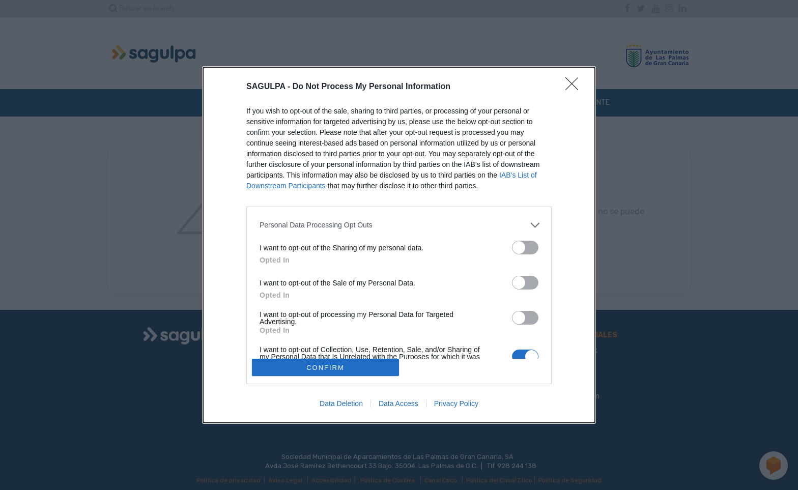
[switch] (525, 247)
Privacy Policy (456, 403)
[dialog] (399, 245)
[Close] (575, 87)
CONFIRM (325, 367)
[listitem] (399, 225)
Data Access (398, 403)
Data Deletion (341, 403)
